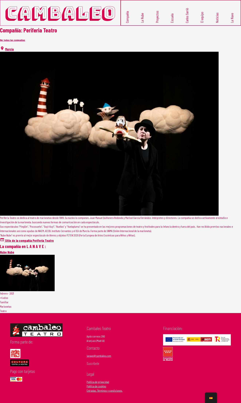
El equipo (202, 17)
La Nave (232, 18)
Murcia (9, 49)
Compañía (127, 17)
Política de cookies (96, 386)
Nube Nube (7, 252)
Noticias (217, 18)
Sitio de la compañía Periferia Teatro (27, 240)
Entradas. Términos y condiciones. (105, 390)
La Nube (142, 18)
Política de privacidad (98, 382)
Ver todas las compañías (12, 40)
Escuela (172, 18)
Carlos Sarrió (187, 15)
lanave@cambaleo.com (99, 355)
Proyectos (157, 17)
